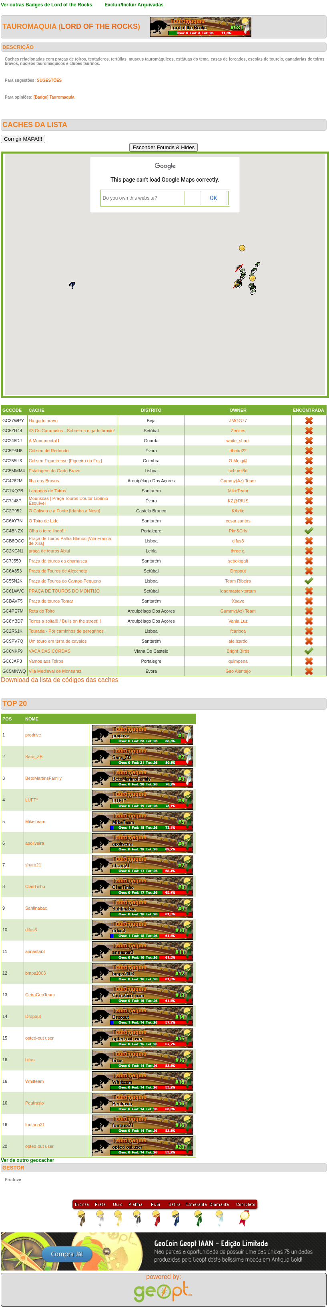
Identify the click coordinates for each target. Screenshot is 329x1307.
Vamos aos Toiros (46, 661)
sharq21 (33, 864)
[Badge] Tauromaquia (54, 97)
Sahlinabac (36, 908)
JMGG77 (238, 420)
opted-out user (39, 1038)
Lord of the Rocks (99, 26)
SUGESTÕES (49, 80)
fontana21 (35, 1124)
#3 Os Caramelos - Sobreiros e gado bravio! (72, 430)
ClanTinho (35, 886)
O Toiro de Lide (43, 520)
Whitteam (34, 1081)
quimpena (238, 661)
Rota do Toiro (42, 611)
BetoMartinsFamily (43, 778)
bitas (29, 1059)
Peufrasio (34, 1103)
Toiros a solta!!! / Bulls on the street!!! (65, 621)
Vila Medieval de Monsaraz (55, 671)
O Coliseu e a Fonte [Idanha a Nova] (64, 510)
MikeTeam (238, 490)
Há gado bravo (43, 420)
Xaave (238, 601)
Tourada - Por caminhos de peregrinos (66, 631)
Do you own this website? (130, 198)
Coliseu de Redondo (49, 450)
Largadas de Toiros (47, 490)
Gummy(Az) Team (238, 480)
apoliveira (34, 843)
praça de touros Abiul (49, 550)
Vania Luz (238, 621)
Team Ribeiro (238, 581)
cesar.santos (238, 520)
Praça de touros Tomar (51, 601)
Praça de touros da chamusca (58, 560)
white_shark (238, 440)
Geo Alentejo (238, 671)
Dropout (238, 571)
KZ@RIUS (238, 500)
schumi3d (238, 470)
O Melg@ (238, 460)
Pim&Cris (238, 530)
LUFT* (31, 799)
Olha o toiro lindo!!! (47, 530)
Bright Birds (238, 651)
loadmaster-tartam (238, 591)
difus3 (238, 540)
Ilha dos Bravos (44, 480)
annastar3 (35, 951)
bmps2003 (35, 973)
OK (213, 198)
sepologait (238, 560)
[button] (253, 292)
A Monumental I (44, 440)
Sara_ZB (33, 756)
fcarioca (238, 631)
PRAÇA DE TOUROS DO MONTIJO (64, 591)
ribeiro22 (238, 450)
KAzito (238, 510)
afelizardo (238, 641)
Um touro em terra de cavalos (58, 641)
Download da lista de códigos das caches (59, 679)
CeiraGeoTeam (40, 994)
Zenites (238, 430)
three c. (238, 550)
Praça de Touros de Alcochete (58, 571)
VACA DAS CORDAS (49, 651)
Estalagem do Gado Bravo (54, 470)
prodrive (33, 734)
